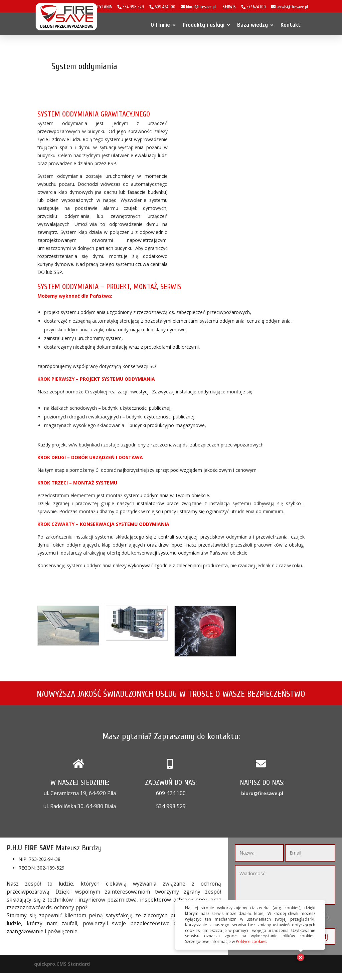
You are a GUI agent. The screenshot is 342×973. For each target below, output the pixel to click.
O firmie (163, 24)
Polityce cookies (251, 941)
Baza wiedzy (255, 24)
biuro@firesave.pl (262, 793)
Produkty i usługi (206, 24)
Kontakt (291, 24)
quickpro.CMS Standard (62, 964)
